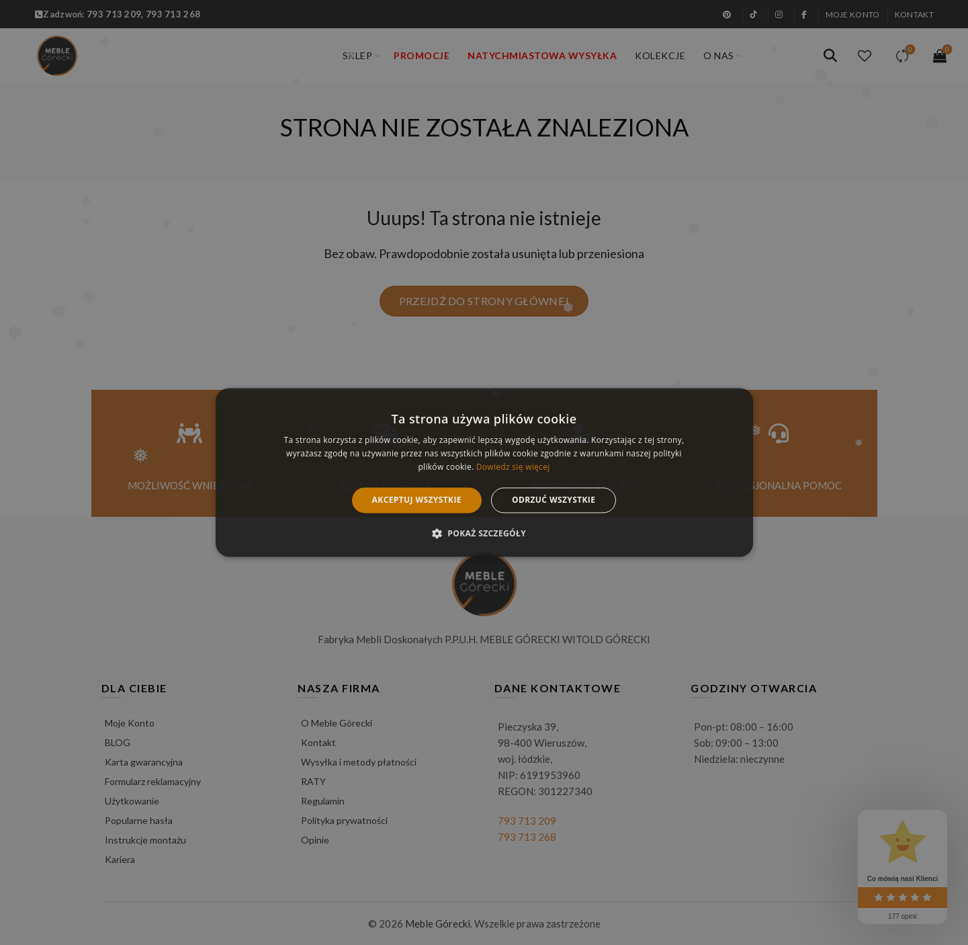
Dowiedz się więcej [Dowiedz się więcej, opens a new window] (513, 466)
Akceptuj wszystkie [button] (416, 499)
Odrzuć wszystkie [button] (553, 499)
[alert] (484, 472)
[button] (484, 533)
